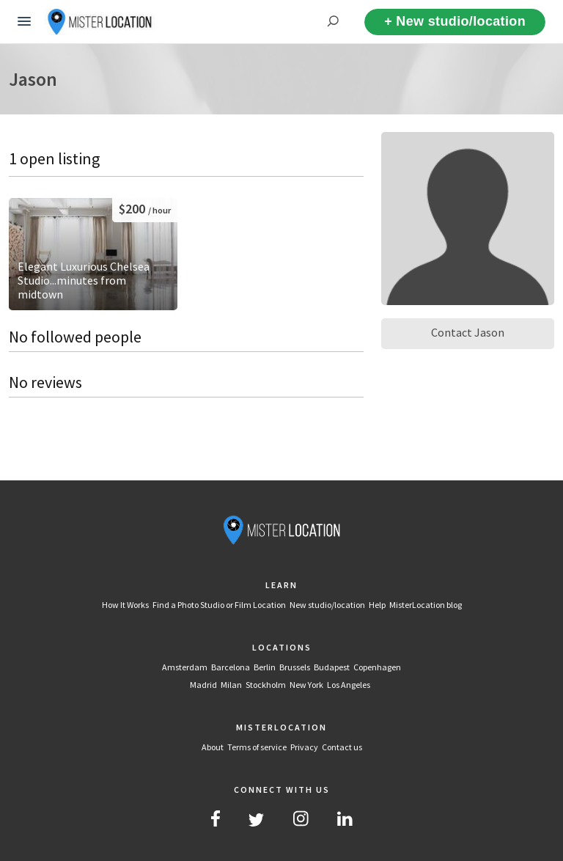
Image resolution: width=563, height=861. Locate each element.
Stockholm (266, 684)
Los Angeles (348, 684)
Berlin (265, 667)
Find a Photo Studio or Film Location (219, 604)
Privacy (304, 746)
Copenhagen (377, 667)
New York (306, 684)
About (213, 746)
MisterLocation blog (425, 604)
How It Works (125, 604)
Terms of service (257, 746)
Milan (231, 684)
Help (377, 604)
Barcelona (230, 667)
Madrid (203, 684)
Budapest (332, 667)
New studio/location (327, 604)
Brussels (294, 667)
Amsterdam (184, 667)
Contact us (342, 746)
